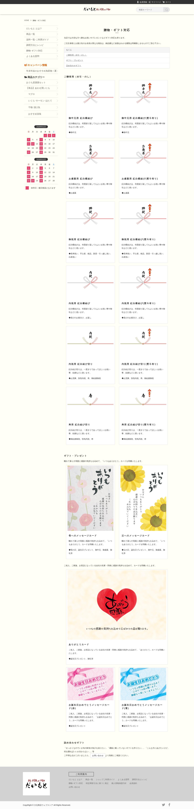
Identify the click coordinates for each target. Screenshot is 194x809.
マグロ (31, 94)
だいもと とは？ (34, 28)
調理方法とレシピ (35, 45)
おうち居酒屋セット (36, 82)
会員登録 (143, 2)
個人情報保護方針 (119, 783)
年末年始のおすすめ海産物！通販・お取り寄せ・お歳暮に (41, 72)
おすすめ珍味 (34, 114)
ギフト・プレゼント (74, 60)
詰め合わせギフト (73, 65)
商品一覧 (30, 34)
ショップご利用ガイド (105, 779)
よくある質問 (32, 56)
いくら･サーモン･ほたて (40, 101)
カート (168, 2)
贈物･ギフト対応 (34, 51)
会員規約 (133, 783)
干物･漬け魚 (34, 107)
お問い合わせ (97, 756)
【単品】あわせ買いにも (38, 88)
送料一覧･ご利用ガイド (37, 39)
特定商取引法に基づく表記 (97, 783)
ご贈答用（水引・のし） (76, 55)
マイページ (156, 2)
